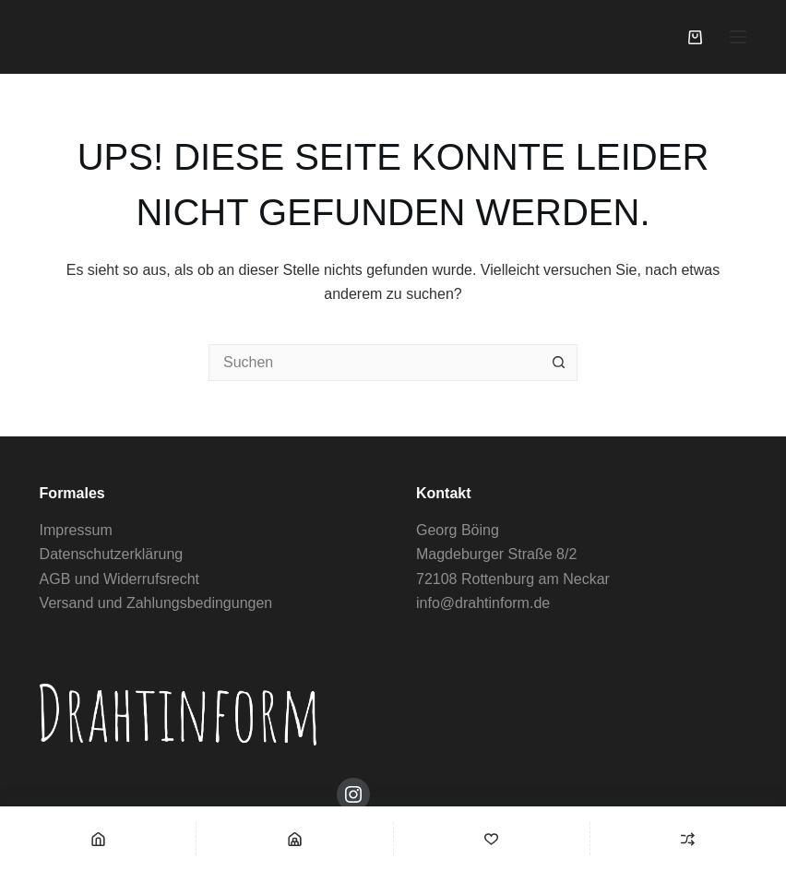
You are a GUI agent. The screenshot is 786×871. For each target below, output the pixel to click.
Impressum (76, 530)
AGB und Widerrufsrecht (119, 579)
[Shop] (294, 839)
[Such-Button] (559, 362)
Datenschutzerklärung (112, 554)
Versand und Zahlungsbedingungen (156, 603)
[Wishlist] (491, 839)
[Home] (97, 839)
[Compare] (688, 839)
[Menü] (738, 37)
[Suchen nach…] (374, 362)
